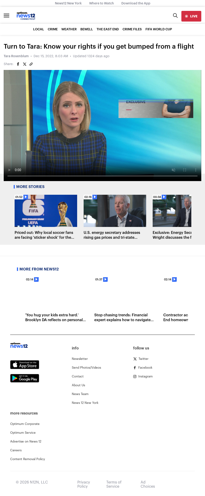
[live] (191, 16)
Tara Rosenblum (16, 56)
